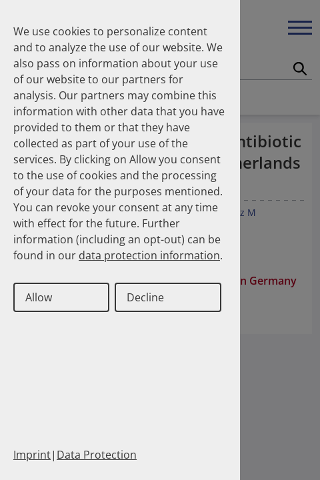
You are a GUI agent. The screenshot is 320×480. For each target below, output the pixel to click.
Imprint (32, 454)
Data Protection (97, 454)
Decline (145, 297)
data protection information (149, 255)
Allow (38, 297)
